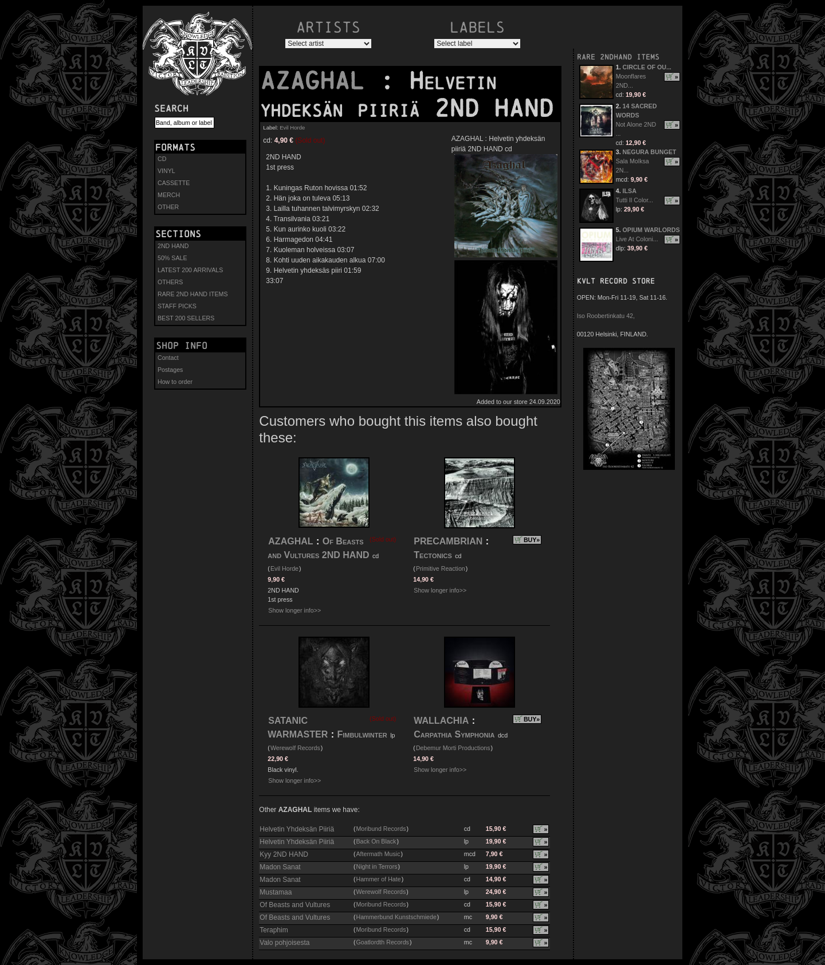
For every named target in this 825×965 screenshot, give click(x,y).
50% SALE (172, 257)
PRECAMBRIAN (448, 541)
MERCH (169, 194)
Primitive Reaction (440, 568)
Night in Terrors (376, 866)
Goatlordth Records (382, 942)
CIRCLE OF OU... (647, 67)
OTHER (168, 206)
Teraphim (274, 930)
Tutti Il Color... (634, 200)
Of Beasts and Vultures (295, 905)
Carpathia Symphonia (454, 734)
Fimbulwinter (362, 734)
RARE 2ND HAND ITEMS (193, 294)
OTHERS (170, 281)
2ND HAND (173, 245)
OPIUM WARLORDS (651, 229)
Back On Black (376, 841)
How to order (175, 381)
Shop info (181, 345)
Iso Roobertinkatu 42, (606, 315)
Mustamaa (276, 892)
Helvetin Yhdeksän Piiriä (297, 829)
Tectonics (432, 555)
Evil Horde (292, 127)
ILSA (630, 190)
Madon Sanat (280, 867)
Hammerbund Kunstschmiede (396, 916)
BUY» (532, 539)
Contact (168, 357)
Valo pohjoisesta (284, 943)
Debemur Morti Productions (453, 747)
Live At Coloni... (637, 239)
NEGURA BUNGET (650, 151)
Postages (170, 369)
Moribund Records (381, 828)
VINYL (166, 170)
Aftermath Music (378, 853)
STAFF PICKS (177, 306)
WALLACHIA (441, 720)
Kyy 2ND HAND (284, 854)
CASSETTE (174, 182)
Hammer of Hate (378, 879)
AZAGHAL (319, 81)
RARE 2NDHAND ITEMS (618, 57)
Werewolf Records (295, 747)
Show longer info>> (294, 610)
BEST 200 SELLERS (186, 318)
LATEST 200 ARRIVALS (190, 269)
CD (162, 158)
